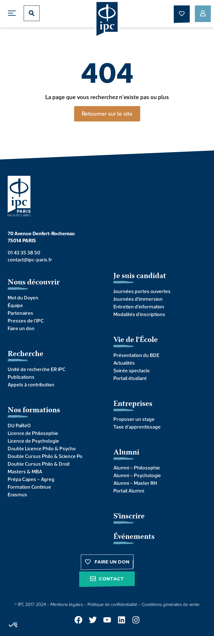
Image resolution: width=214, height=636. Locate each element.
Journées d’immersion (138, 299)
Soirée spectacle (131, 370)
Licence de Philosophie (33, 433)
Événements (134, 537)
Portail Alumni (128, 490)
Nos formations (34, 410)
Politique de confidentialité (112, 604)
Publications (21, 377)
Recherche (25, 354)
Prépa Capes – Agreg (31, 479)
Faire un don (21, 328)
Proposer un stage (134, 419)
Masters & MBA (25, 471)
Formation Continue (29, 487)
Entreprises (132, 404)
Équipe (15, 305)
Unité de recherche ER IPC (36, 369)
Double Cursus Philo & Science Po (45, 456)
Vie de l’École (135, 340)
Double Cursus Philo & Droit (39, 464)
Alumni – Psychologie (137, 475)
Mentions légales (66, 604)
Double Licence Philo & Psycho (42, 448)
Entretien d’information (138, 306)
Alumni (126, 452)
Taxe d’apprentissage (137, 427)
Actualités (124, 363)
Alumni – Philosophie (136, 467)
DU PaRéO (19, 425)
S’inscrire (129, 516)
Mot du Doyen (23, 297)
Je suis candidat (139, 276)
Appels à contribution (31, 384)
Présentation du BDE (136, 355)
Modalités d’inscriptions (139, 314)
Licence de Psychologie (33, 441)
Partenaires (20, 313)
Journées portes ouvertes (142, 291)
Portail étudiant (130, 378)
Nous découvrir (34, 282)
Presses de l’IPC (26, 320)
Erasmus (17, 494)
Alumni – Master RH (135, 483)
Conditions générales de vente (171, 604)
